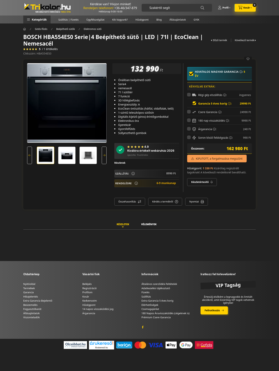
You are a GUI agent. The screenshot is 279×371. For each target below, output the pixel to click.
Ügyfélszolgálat (95, 19)
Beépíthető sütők (65, 29)
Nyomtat (194, 201)
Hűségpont (142, 19)
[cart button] (245, 8)
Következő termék (244, 40)
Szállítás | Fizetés (68, 19)
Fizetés (145, 292)
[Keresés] (202, 8)
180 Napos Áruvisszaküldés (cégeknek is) (165, 313)
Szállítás (146, 296)
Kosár (85, 296)
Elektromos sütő (92, 29)
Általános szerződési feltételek (159, 284)
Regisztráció (89, 288)
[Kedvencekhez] (248, 59)
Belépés (87, 284)
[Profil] (224, 8)
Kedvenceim (89, 300)
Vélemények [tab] (149, 224)
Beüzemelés (30, 305)
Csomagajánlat (150, 309)
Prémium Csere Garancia (156, 317)
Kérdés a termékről (162, 201)
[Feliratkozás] (202, 182)
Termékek (29, 288)
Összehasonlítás (127, 201)
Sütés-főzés (41, 29)
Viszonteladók (31, 317)
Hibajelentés (30, 296)
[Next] (104, 155)
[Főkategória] (24, 29)
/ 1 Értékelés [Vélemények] (50, 49)
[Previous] (29, 155)
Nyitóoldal (29, 284)
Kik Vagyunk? (120, 19)
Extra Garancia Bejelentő (37, 300)
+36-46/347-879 (125, 8)
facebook (142, 327)
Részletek (120, 162)
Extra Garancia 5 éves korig (157, 300)
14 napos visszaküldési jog (98, 309)
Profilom (87, 292)
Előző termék (220, 40)
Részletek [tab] (123, 224)
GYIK (196, 19)
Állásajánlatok (178, 19)
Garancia (28, 292)
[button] (37, 19)
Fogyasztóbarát (32, 309)
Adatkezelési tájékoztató (155, 288)
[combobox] (177, 8)
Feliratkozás (212, 310)
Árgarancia (88, 313)
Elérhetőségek (149, 305)
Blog (159, 19)
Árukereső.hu (101, 347)
